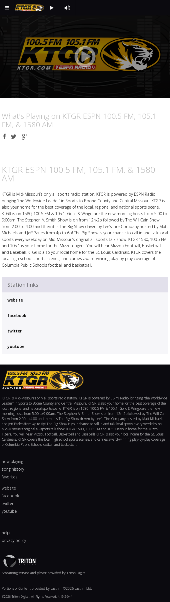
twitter (14, 331)
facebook (16, 315)
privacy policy (14, 540)
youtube (15, 346)
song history (13, 469)
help (6, 532)
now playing (12, 461)
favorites (9, 477)
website (15, 300)
